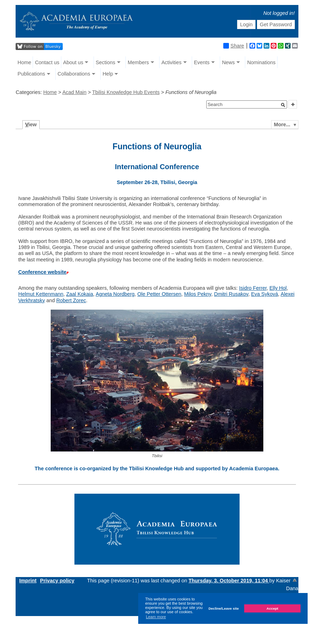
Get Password (276, 24)
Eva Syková (264, 294)
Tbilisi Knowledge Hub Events (125, 92)
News (228, 62)
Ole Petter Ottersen (159, 294)
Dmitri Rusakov (231, 294)
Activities (171, 62)
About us (73, 62)
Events (201, 62)
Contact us (47, 62)
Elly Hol (278, 288)
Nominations (261, 62)
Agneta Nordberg (115, 294)
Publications (31, 74)
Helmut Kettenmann (40, 294)
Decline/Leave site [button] (223, 608)
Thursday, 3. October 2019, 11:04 (229, 580)
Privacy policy (57, 580)
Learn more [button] (156, 617)
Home (24, 62)
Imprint (28, 580)
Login (246, 24)
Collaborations (73, 74)
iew (31, 124)
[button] (283, 105)
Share (233, 46)
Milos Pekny (197, 294)
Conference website (42, 272)
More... (282, 124)
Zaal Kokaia (79, 294)
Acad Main (74, 92)
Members (138, 62)
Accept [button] (272, 608)
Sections (105, 62)
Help (107, 74)
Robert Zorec (71, 300)
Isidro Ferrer (253, 288)
